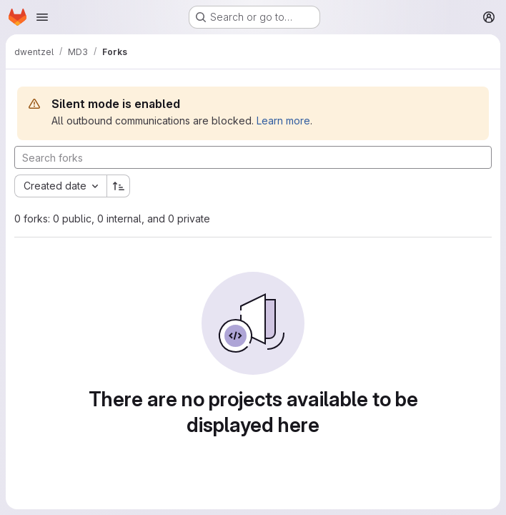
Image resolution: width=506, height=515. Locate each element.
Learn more (283, 120)
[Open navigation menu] (42, 17)
